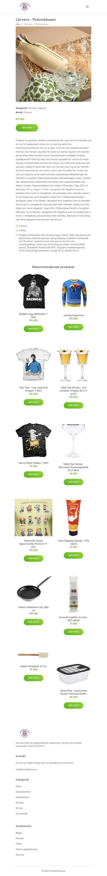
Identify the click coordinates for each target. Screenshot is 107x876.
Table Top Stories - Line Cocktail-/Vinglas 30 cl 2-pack (74, 390)
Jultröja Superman (73, 315)
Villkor (19, 843)
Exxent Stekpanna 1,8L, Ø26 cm (34, 609)
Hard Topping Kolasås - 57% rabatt (73, 542)
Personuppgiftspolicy (26, 849)
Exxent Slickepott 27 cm (33, 666)
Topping (42, 108)
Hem (18, 24)
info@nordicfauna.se (26, 769)
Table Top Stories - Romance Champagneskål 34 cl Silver (73, 467)
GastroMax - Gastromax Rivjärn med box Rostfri (73, 692)
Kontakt (20, 838)
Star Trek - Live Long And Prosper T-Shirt (33, 389)
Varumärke (21, 813)
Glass (18, 786)
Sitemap (20, 854)
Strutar (19, 808)
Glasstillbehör (22, 797)
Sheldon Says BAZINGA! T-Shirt (33, 316)
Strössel (32, 108)
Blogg (19, 832)
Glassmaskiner (23, 791)
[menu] (87, 6)
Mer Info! (27, 127)
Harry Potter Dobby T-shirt (33, 462)
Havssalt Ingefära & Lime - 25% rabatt (73, 619)
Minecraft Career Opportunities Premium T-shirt (33, 543)
